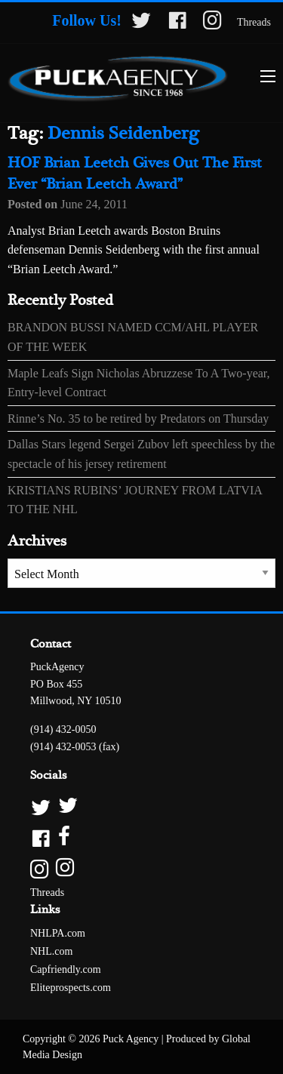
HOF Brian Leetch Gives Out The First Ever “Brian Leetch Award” (135, 174)
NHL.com (51, 951)
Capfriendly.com (65, 969)
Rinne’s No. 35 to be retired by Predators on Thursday (138, 418)
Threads (254, 22)
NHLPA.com (57, 933)
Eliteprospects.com (70, 987)
